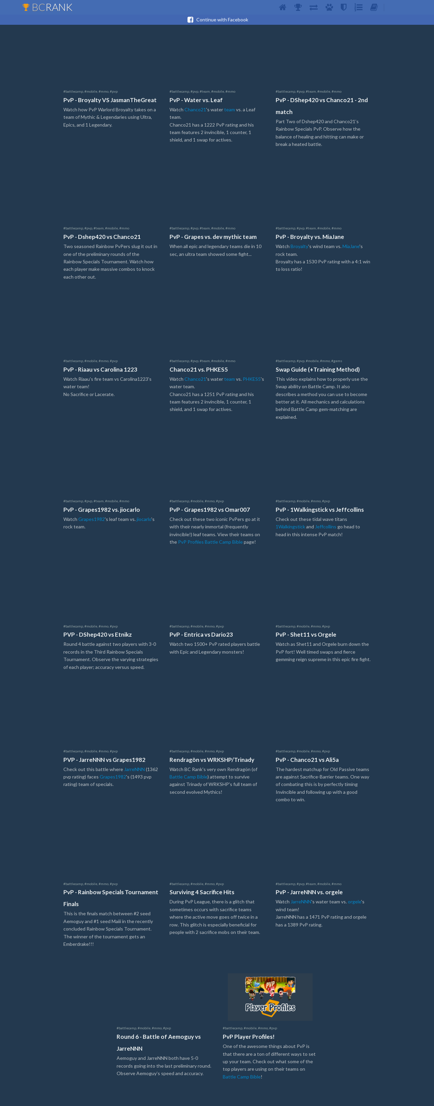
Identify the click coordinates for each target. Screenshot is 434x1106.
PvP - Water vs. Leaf (196, 100)
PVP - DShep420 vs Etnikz (97, 634)
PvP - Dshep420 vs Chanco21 (102, 236)
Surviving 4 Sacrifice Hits (202, 892)
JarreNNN (134, 769)
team (229, 109)
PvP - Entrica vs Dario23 (201, 634)
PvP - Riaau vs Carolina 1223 (100, 369)
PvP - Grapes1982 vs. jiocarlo (101, 509)
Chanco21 (195, 109)
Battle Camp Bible (189, 777)
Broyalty (299, 246)
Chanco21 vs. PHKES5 (199, 369)
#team (205, 91)
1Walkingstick (290, 526)
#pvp (114, 91)
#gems (336, 361)
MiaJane (350, 246)
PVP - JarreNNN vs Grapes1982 (104, 759)
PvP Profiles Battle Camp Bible (210, 542)
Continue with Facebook (217, 20)
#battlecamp (73, 91)
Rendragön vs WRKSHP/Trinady (212, 759)
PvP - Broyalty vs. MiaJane (310, 236)
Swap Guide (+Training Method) (318, 369)
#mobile (90, 91)
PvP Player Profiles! (249, 1036)
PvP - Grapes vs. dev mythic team (213, 236)
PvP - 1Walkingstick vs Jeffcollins (320, 509)
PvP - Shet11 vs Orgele (306, 634)
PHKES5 (252, 379)
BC (47, 7)
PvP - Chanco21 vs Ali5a (307, 759)
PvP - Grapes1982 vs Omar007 (210, 509)
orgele (354, 901)
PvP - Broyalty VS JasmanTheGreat (110, 100)
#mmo (103, 91)
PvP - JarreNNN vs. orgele (309, 892)
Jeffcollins (325, 526)
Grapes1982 (91, 519)
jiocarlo (144, 519)
